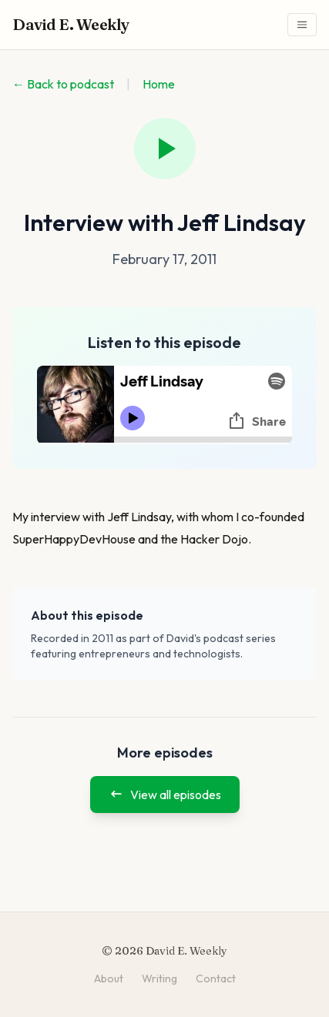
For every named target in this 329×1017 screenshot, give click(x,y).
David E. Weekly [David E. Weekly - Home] (70, 24)
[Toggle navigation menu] (302, 24)
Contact (216, 978)
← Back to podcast (63, 84)
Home (159, 84)
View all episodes (165, 794)
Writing (159, 978)
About (108, 978)
